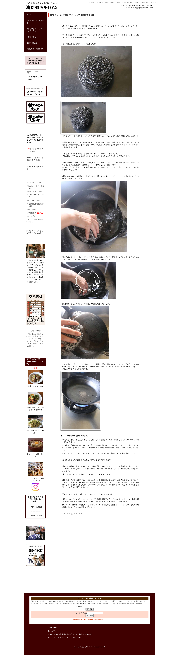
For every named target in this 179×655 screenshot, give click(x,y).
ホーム (29, 15)
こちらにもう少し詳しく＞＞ (73, 514)
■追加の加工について (34, 183)
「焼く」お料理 (35, 507)
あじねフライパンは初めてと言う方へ (35, 30)
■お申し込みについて (34, 191)
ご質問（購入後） (33, 37)
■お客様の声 (31, 213)
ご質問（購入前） (33, 43)
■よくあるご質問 (33, 200)
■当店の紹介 (31, 209)
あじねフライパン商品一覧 (35, 22)
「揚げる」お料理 (35, 516)
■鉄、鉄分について (33, 216)
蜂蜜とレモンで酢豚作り (35, 49)
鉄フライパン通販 (37, 12)
